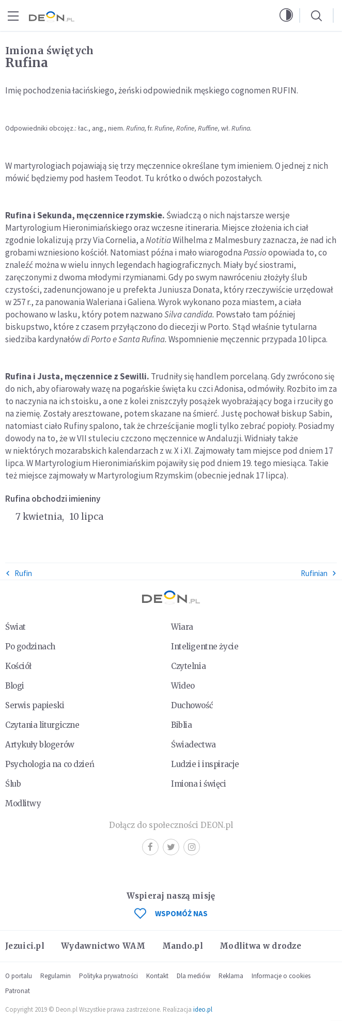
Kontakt (157, 975)
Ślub (13, 784)
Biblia (181, 725)
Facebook (150, 846)
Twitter (171, 846)
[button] (286, 15)
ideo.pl (202, 1009)
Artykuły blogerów (39, 744)
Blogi (14, 686)
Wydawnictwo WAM (103, 946)
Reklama (231, 975)
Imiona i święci (198, 784)
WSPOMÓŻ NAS (171, 913)
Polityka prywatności (108, 975)
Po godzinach (30, 646)
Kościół (18, 666)
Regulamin (55, 975)
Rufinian (319, 573)
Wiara (182, 627)
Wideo (183, 686)
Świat (15, 627)
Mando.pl (182, 946)
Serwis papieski (35, 705)
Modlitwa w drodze (260, 946)
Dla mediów (193, 975)
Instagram (192, 846)
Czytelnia (188, 666)
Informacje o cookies (281, 975)
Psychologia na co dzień (49, 764)
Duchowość (192, 705)
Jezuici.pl (24, 946)
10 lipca (86, 516)
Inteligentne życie (204, 646)
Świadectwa (193, 744)
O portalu (18, 975)
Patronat (17, 990)
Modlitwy (23, 803)
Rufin (18, 573)
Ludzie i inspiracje (205, 764)
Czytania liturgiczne (42, 725)
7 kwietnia (39, 516)
